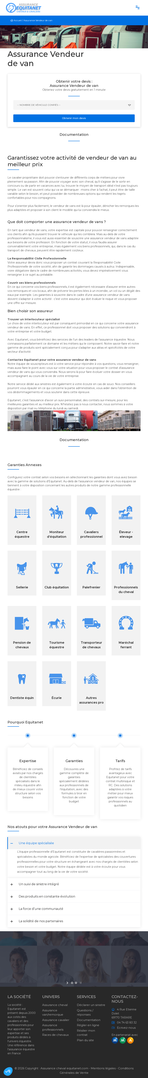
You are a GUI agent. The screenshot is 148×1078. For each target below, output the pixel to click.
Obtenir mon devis (74, 118)
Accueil (16, 20)
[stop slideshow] (80, 983)
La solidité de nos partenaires (36, 921)
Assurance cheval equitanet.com (64, 1068)
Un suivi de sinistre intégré (34, 884)
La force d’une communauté (36, 909)
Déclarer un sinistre (91, 1005)
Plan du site (85, 1040)
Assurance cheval (55, 1005)
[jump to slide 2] (76, 983)
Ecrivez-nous (125, 1027)
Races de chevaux (55, 1035)
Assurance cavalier (55, 1020)
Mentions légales (103, 1068)
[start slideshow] (67, 983)
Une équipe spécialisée (32, 843)
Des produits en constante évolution (42, 896)
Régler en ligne (88, 1025)
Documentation (88, 1020)
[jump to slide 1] (72, 983)
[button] (8, 1071)
